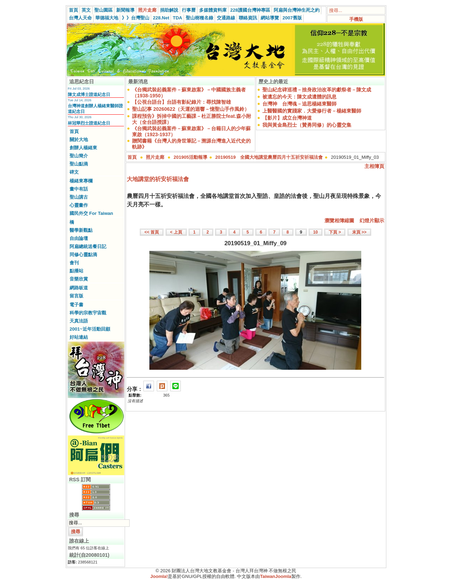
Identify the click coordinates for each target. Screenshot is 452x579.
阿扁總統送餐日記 (88, 246)
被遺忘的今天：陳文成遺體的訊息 (299, 96)
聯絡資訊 (248, 17)
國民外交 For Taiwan (91, 213)
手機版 (356, 19)
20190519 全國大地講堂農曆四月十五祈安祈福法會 (269, 157)
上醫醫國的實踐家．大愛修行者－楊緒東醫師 (311, 111)
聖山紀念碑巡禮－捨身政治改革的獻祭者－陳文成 (316, 89)
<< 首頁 (151, 232)
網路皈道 (79, 287)
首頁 (73, 10)
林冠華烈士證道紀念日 (89, 123)
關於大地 (79, 139)
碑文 (74, 172)
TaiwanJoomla (275, 576)
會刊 (74, 262)
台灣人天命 (80, 17)
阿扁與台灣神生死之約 (297, 10)
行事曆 (189, 10)
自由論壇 (79, 238)
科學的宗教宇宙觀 (88, 312)
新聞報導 (125, 10)
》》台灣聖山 (135, 17)
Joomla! (159, 576)
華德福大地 (106, 17)
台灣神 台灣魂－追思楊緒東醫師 (299, 104)
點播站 (76, 270)
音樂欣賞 (79, 279)
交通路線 (226, 17)
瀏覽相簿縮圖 (339, 220)
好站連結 (79, 337)
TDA (177, 17)
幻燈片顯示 (371, 220)
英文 (86, 10)
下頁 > (335, 232)
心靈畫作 (79, 205)
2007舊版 (292, 17)
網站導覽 (270, 17)
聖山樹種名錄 (199, 17)
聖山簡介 (79, 155)
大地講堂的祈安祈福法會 (158, 179)
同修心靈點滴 (83, 254)
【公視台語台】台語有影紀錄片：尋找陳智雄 (181, 102)
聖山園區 (103, 10)
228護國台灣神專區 (250, 10)
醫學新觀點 (81, 230)
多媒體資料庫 (213, 10)
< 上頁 (176, 232)
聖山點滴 (79, 164)
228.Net (161, 17)
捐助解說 (169, 10)
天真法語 (79, 321)
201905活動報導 (190, 157)
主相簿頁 (374, 166)
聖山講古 (79, 197)
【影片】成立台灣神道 (287, 118)
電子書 (76, 304)
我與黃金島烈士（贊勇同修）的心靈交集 (306, 125)
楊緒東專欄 (81, 180)
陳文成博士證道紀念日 (89, 94)
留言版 (76, 295)
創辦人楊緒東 (83, 147)
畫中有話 (79, 189)
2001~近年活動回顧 (90, 329)
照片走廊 (147, 10)
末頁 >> (359, 232)
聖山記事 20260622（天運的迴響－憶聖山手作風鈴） (190, 109)
